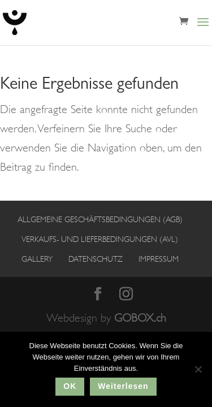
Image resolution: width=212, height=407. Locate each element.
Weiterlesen (123, 386)
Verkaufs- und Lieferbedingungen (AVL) (99, 239)
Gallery (37, 258)
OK (69, 386)
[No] (198, 369)
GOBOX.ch (140, 317)
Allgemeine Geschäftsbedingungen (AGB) (100, 219)
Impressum (159, 258)
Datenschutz (95, 258)
